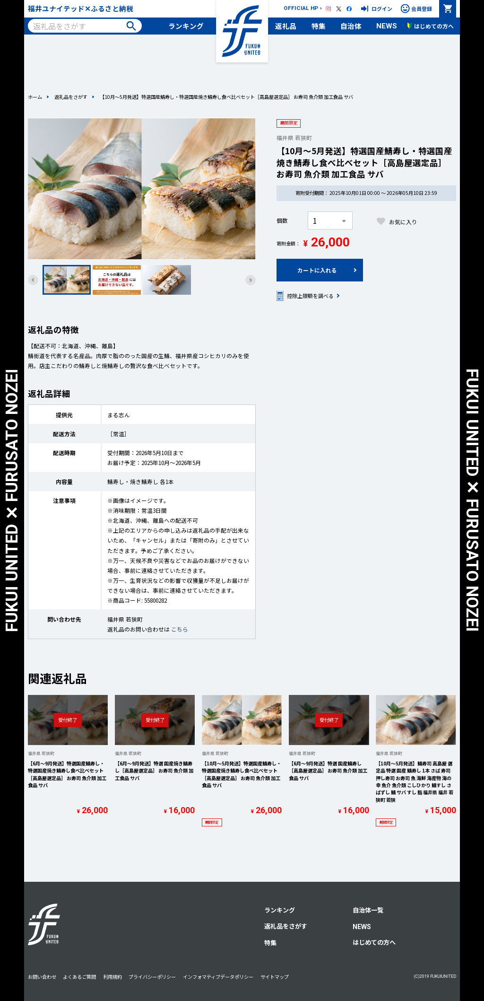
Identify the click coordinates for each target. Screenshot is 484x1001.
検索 (131, 26)
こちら (179, 629)
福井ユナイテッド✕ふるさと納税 (80, 8)
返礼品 (285, 26)
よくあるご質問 (79, 976)
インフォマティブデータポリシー (218, 976)
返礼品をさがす (70, 96)
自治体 (351, 26)
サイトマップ (274, 976)
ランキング (186, 26)
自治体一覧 (368, 909)
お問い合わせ (42, 976)
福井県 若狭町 (294, 137)
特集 (318, 26)
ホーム (35, 96)
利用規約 (112, 976)
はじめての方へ (374, 942)
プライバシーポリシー (152, 976)
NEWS (386, 26)
